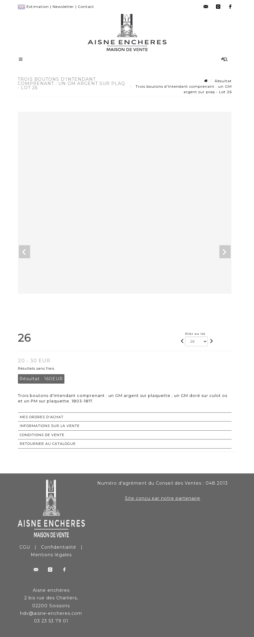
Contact (86, 6)
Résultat (223, 81)
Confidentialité (58, 547)
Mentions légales (51, 554)
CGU (24, 547)
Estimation (37, 6)
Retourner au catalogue (48, 444)
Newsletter (63, 6)
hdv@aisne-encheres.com (51, 613)
